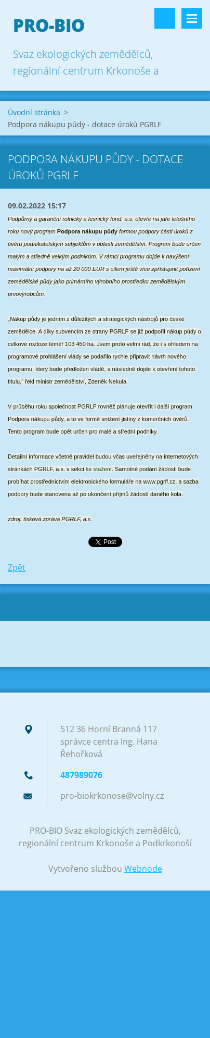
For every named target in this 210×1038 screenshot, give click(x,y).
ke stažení (99, 469)
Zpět (16, 567)
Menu (191, 18)
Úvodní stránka (34, 112)
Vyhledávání (164, 18)
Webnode (143, 868)
